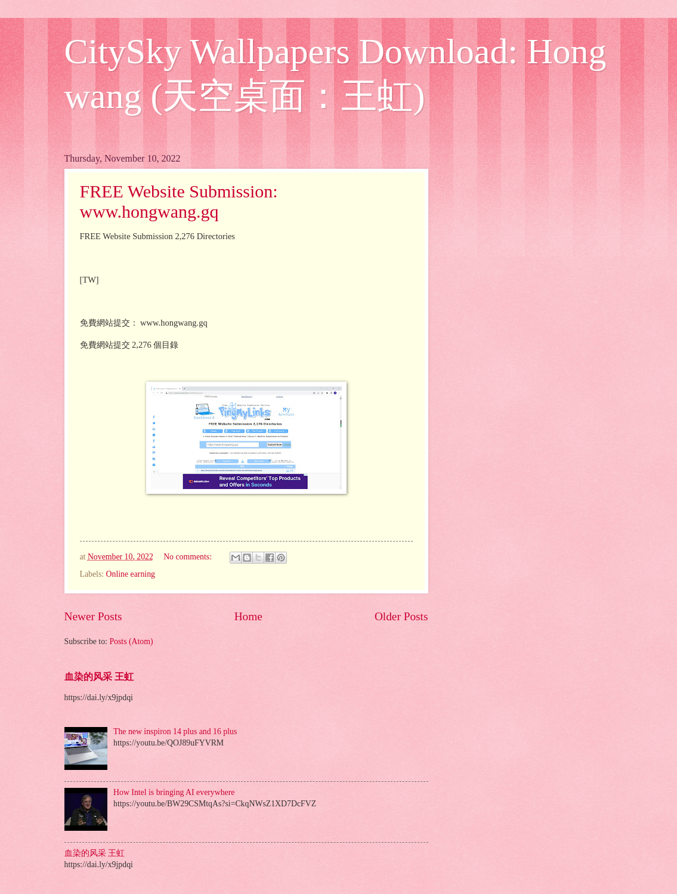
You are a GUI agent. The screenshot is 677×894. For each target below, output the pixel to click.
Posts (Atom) (131, 641)
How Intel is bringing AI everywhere (173, 792)
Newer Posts (93, 616)
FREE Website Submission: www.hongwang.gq (179, 201)
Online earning (130, 574)
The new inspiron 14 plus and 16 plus (175, 731)
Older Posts (401, 616)
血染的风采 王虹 (99, 677)
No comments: (188, 556)
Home (248, 616)
